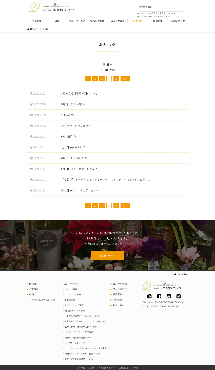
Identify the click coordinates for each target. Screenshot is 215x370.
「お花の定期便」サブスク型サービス (82, 315)
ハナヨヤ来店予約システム (43, 299)
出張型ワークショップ (75, 342)
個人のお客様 (120, 283)
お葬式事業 (70, 299)
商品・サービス (71, 283)
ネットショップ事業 (74, 305)
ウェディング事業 (73, 294)
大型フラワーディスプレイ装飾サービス (83, 353)
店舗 (31, 294)
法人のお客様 (120, 289)
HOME (33, 283)
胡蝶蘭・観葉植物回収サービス (79, 337)
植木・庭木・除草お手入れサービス (81, 326)
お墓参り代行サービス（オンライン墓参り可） (86, 321)
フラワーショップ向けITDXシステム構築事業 (86, 348)
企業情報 (33, 289)
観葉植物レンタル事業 (75, 310)
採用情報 (117, 299)
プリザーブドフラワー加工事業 (79, 332)
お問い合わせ (108, 256)
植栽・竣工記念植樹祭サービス (79, 359)
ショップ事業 (71, 289)
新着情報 (117, 294)
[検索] (156, 7)
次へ (125, 79)
